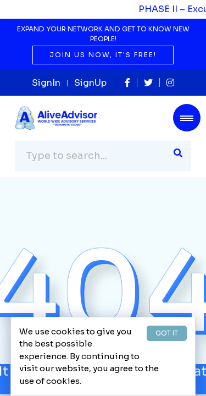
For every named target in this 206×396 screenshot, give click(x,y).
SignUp (90, 83)
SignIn (46, 83)
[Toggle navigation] (187, 117)
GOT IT (166, 333)
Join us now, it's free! (103, 55)
